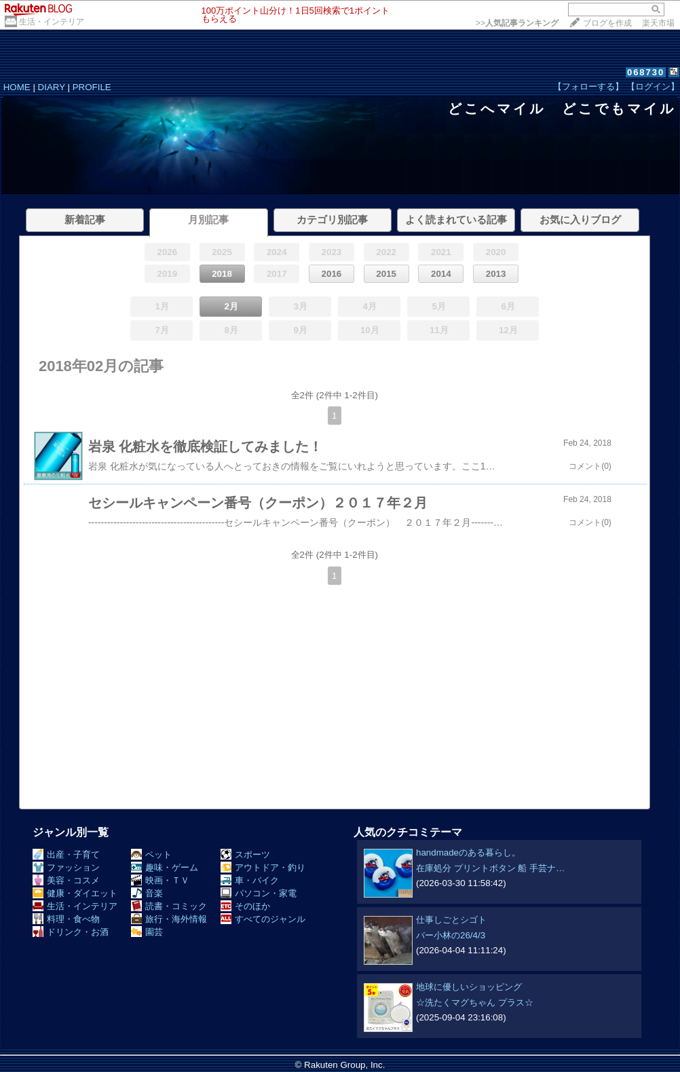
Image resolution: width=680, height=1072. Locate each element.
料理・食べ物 (66, 919)
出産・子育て (66, 854)
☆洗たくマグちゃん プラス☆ (474, 1002)
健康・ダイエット (75, 893)
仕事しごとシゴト (451, 920)
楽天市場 (658, 23)
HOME (17, 87)
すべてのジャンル (263, 919)
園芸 (147, 932)
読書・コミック (169, 906)
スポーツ (245, 854)
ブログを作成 (607, 23)
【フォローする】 (588, 86)
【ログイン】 (652, 86)
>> (517, 23)
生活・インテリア (51, 21)
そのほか (245, 906)
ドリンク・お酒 (71, 932)
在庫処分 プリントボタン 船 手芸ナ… (490, 868)
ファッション (66, 867)
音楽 (147, 893)
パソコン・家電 (259, 893)
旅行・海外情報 (169, 919)
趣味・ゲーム (164, 867)
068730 (645, 72)
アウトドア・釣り (263, 867)
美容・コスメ (66, 880)
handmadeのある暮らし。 (468, 852)
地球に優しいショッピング (469, 987)
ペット (151, 854)
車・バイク (250, 880)
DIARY (51, 87)
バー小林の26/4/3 (450, 935)
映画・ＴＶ (160, 880)
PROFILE (92, 87)
